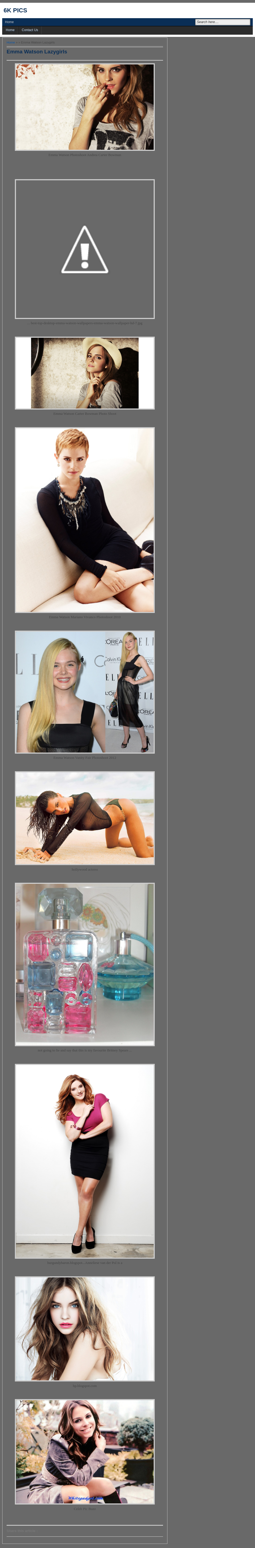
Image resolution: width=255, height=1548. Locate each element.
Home (9, 22)
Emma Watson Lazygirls (37, 51)
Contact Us (30, 30)
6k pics (15, 10)
